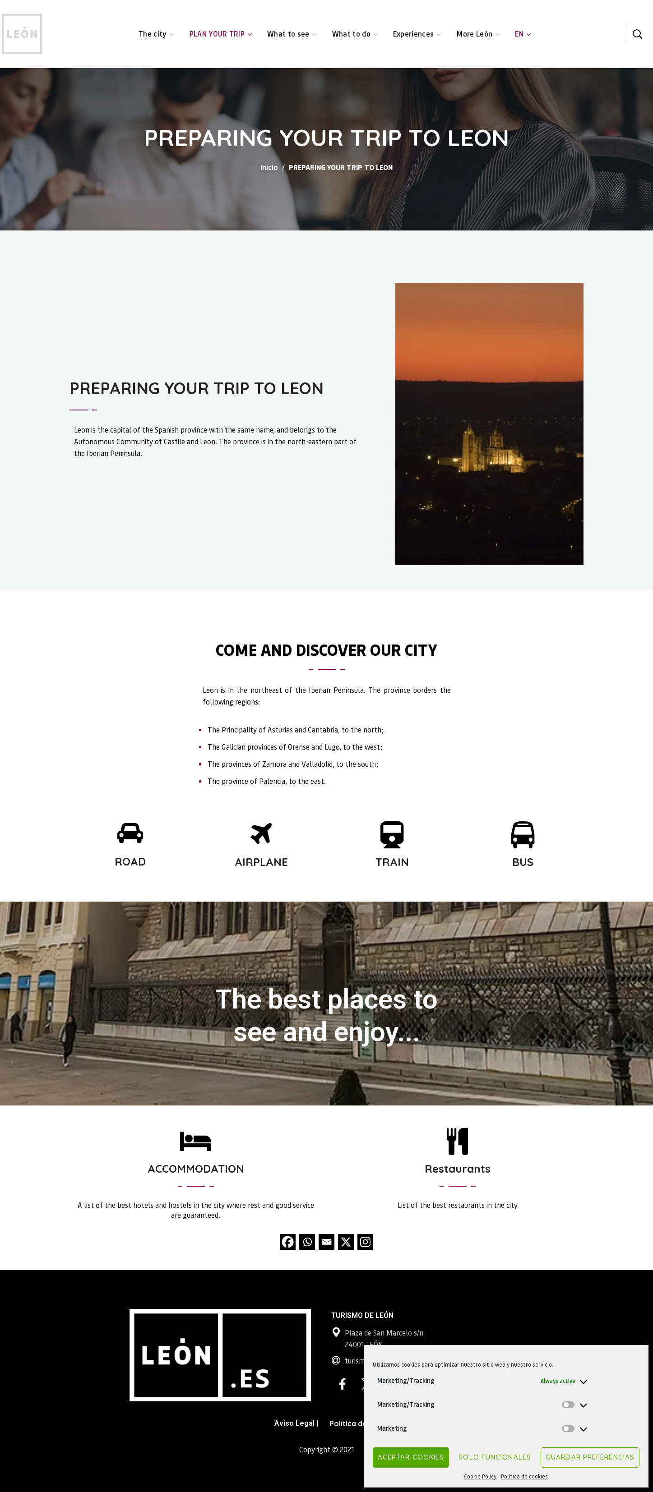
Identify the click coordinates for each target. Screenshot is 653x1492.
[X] (346, 1242)
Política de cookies (524, 1476)
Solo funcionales (494, 1457)
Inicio (269, 167)
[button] (637, 34)
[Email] (326, 1242)
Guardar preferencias (590, 1457)
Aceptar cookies (411, 1457)
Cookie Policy (480, 1476)
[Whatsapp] (307, 1242)
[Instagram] (365, 1242)
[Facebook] (287, 1242)
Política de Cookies (363, 1423)
